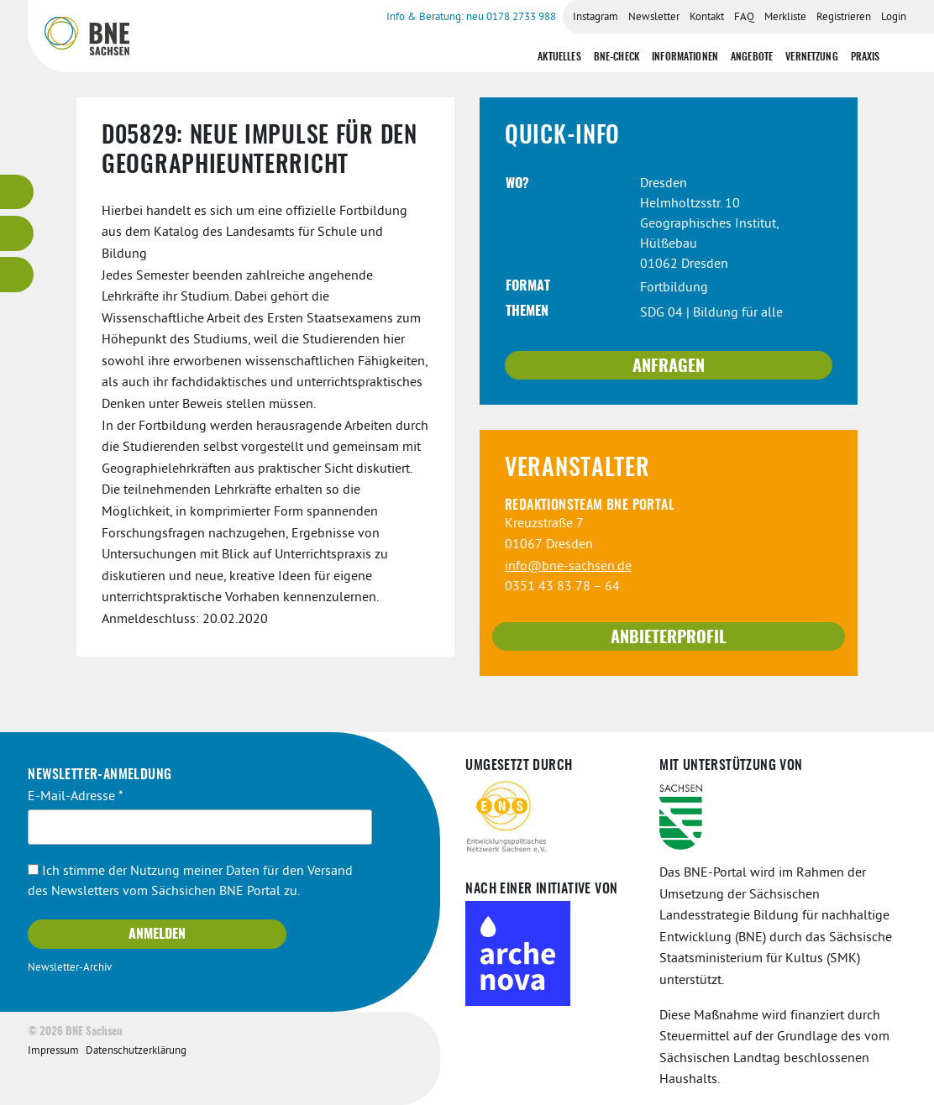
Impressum (53, 1051)
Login (893, 17)
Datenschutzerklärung (136, 1051)
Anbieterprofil (669, 638)
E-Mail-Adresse (75, 796)
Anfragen (668, 367)
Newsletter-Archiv (70, 968)
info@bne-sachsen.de (568, 566)
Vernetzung (811, 57)
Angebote (752, 57)
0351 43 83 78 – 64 (562, 587)
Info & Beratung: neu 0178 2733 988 (471, 17)
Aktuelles (559, 57)
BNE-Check (616, 57)
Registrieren (843, 17)
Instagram (595, 17)
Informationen (685, 57)
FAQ (744, 17)
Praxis (865, 57)
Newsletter (654, 17)
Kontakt (707, 17)
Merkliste (785, 17)
